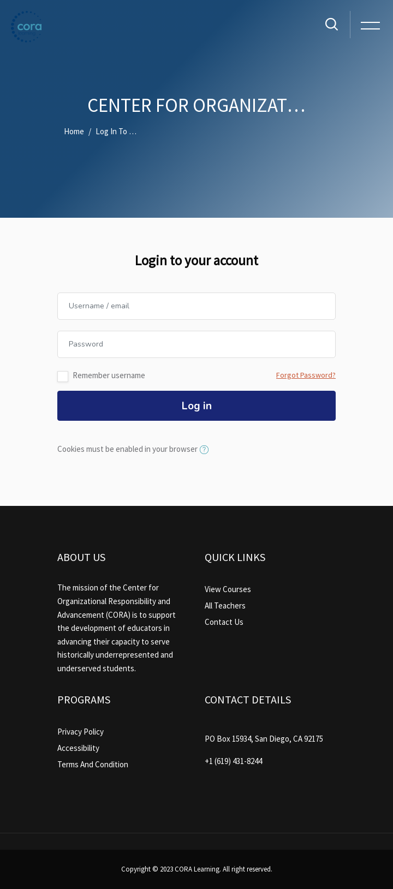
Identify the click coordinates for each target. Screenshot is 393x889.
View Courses (228, 589)
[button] (206, 450)
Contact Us (224, 622)
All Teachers (225, 605)
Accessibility (78, 748)
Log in (197, 406)
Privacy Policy (80, 731)
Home (74, 131)
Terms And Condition (92, 764)
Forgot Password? (306, 375)
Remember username (109, 375)
